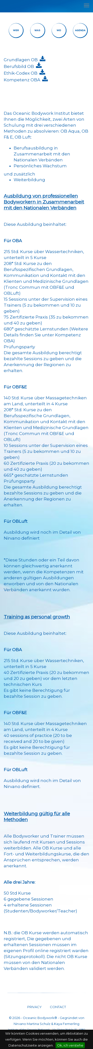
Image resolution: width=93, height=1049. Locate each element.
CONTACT (57, 1007)
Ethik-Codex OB (21, 73)
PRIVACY (34, 1007)
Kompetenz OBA (23, 79)
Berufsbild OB (20, 66)
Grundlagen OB (22, 59)
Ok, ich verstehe (70, 1045)
